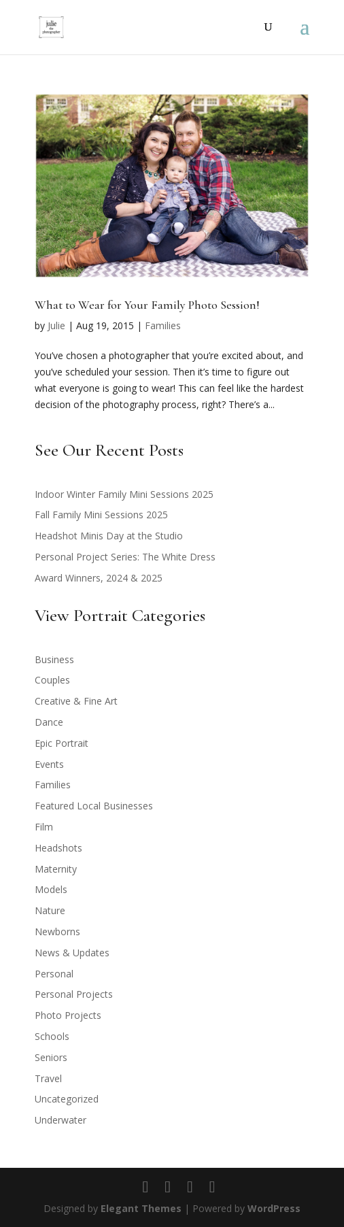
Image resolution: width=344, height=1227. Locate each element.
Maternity (56, 868)
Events (49, 764)
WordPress (273, 1208)
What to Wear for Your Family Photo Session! (147, 304)
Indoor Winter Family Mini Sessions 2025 (124, 494)
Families (163, 325)
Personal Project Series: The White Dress (125, 556)
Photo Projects (68, 1015)
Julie (56, 325)
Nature (50, 910)
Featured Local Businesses (94, 805)
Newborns (57, 931)
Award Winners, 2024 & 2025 (98, 577)
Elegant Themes (141, 1208)
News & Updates (72, 952)
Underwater (60, 1119)
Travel (48, 1078)
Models (51, 889)
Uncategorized (67, 1098)
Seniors (51, 1057)
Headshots (58, 847)
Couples (52, 679)
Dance (49, 722)
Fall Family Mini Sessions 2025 (101, 514)
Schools (52, 1036)
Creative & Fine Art (76, 700)
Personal (54, 973)
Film (44, 826)
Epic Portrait (61, 743)
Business (54, 659)
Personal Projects (74, 994)
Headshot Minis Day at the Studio (109, 535)
